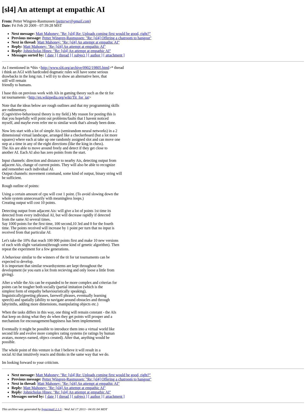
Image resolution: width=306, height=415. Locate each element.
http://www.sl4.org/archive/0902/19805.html (75, 68)
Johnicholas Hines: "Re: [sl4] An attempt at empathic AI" (67, 51)
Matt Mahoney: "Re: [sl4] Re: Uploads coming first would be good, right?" (93, 34)
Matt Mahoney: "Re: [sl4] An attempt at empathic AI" (78, 42)
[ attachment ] (114, 55)
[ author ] (95, 55)
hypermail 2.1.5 (52, 409)
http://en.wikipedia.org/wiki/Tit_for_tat (59, 97)
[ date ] (50, 55)
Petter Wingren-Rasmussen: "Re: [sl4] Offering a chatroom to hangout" (97, 38)
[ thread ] (64, 55)
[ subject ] (79, 55)
